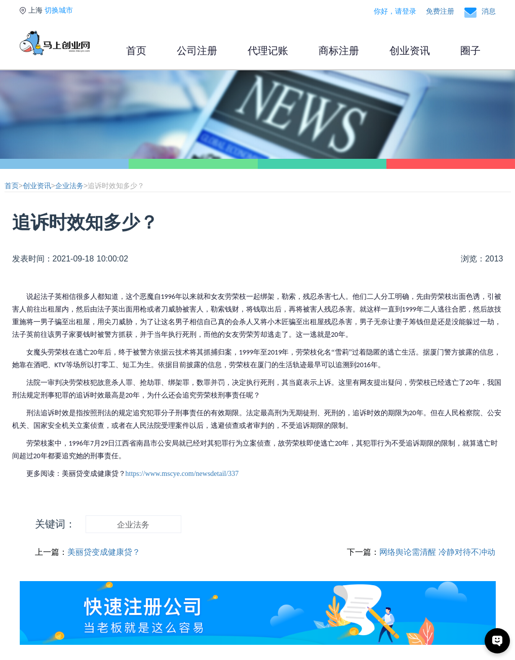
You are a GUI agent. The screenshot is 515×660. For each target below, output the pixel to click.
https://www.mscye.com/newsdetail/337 (182, 473)
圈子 (470, 50)
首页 (136, 50)
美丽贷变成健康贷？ (103, 552)
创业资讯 (409, 50)
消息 (489, 11)
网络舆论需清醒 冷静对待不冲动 (437, 552)
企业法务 (69, 186)
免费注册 (440, 11)
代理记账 (268, 50)
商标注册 (339, 50)
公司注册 (197, 50)
